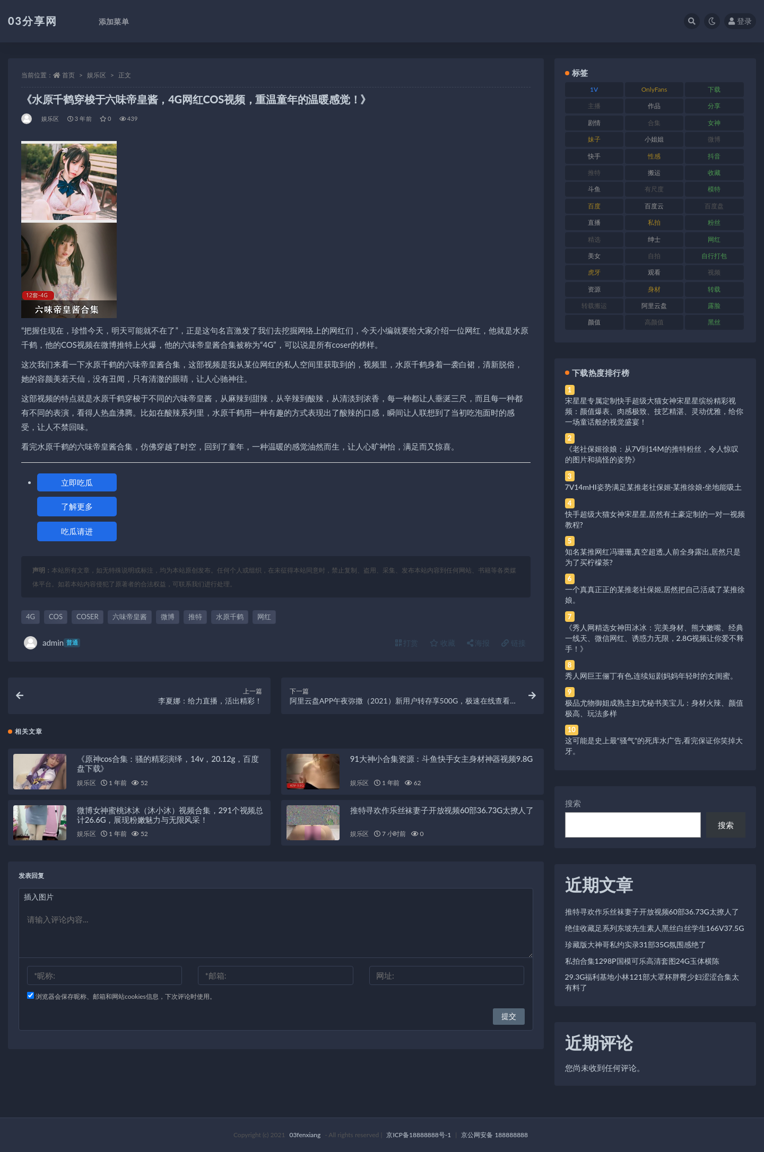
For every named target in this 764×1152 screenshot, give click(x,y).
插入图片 (39, 898)
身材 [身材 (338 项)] (654, 289)
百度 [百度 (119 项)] (594, 206)
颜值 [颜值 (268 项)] (594, 322)
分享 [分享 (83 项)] (714, 106)
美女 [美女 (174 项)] (594, 256)
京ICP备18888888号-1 (418, 1135)
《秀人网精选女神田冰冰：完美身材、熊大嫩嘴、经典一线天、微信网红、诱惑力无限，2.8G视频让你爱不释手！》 (654, 638)
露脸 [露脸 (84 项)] (714, 306)
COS (56, 616)
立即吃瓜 (77, 482)
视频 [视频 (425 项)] (714, 272)
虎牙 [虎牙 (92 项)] (594, 272)
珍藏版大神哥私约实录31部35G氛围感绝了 (636, 944)
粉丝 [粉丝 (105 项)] (714, 222)
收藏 (442, 642)
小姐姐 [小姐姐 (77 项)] (654, 139)
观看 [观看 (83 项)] (654, 272)
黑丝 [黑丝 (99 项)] (714, 322)
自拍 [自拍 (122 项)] (654, 256)
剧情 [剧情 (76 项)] (594, 123)
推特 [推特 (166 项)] (594, 173)
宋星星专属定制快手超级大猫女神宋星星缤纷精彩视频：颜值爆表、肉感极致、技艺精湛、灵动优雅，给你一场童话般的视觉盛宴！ (654, 411)
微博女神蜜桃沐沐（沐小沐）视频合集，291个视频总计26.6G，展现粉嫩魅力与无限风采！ (170, 816)
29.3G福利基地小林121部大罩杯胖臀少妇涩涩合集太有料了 (652, 982)
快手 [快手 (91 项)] (594, 156)
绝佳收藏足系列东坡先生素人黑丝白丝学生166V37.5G (654, 928)
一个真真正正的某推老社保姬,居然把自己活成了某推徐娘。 (655, 594)
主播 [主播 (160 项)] (594, 106)
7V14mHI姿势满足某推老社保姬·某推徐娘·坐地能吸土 (653, 486)
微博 (168, 616)
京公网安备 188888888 (494, 1135)
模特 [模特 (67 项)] (714, 189)
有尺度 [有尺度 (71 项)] (654, 189)
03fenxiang (304, 1135)
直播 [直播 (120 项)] (594, 222)
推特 (195, 616)
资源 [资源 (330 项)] (594, 289)
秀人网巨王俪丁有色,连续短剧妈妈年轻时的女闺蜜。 (651, 675)
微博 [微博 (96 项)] (714, 139)
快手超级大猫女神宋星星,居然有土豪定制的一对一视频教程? (655, 519)
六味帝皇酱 (129, 616)
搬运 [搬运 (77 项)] (654, 173)
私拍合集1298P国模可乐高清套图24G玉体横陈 (642, 960)
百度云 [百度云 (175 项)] (654, 206)
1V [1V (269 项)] (594, 89)
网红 (264, 616)
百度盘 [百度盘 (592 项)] (714, 206)
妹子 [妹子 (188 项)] (594, 139)
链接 (513, 642)
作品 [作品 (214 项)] (654, 106)
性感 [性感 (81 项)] (654, 156)
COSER (87, 616)
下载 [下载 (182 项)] (714, 89)
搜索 (573, 803)
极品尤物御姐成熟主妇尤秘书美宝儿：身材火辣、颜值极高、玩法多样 (654, 708)
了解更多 (77, 506)
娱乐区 (96, 75)
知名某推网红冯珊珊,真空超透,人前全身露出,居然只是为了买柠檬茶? (653, 557)
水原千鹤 (230, 616)
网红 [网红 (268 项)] (714, 239)
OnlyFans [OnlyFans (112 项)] (654, 89)
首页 (68, 75)
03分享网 (32, 20)
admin (52, 642)
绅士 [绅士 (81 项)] (654, 239)
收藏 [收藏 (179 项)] (714, 173)
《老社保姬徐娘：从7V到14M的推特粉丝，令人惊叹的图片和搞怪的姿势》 (652, 454)
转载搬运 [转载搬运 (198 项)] (594, 306)
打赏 (407, 642)
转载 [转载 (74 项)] (714, 289)
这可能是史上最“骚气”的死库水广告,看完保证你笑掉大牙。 (654, 745)
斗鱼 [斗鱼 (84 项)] (594, 189)
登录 (740, 20)
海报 (478, 642)
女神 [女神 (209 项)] (714, 123)
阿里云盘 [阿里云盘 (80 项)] (654, 306)
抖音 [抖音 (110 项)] (714, 156)
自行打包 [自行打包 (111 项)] (714, 256)
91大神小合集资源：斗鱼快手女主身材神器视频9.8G (441, 761)
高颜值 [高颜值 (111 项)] (654, 322)
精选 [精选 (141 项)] (594, 239)
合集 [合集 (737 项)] (654, 123)
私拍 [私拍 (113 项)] (654, 222)
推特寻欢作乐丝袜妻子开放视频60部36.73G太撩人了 (442, 812)
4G (30, 616)
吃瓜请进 (77, 531)
